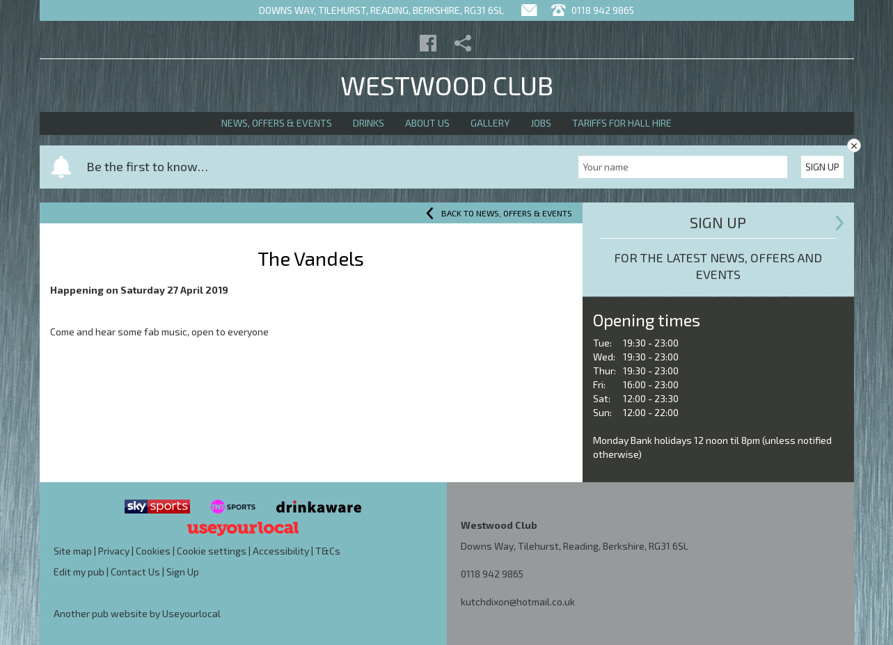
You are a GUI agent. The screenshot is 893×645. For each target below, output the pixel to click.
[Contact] (529, 10)
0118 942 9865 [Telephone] (592, 10)
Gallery (490, 123)
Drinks (368, 123)
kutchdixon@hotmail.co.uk (518, 601)
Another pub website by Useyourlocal (137, 613)
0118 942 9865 (492, 574)
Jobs (540, 123)
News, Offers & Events (276, 123)
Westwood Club (446, 85)
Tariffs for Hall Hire (622, 123)
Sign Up (822, 167)
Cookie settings (211, 551)
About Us (427, 123)
